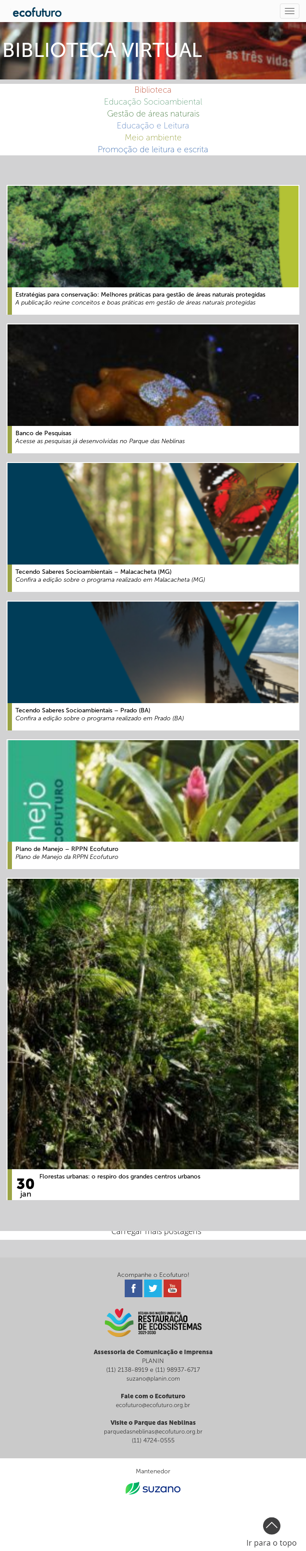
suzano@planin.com (153, 1378)
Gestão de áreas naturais (153, 114)
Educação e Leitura (153, 125)
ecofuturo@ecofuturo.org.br (153, 1405)
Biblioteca (153, 90)
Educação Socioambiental (153, 102)
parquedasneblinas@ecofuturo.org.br (153, 1431)
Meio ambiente (153, 137)
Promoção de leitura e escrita (153, 149)
